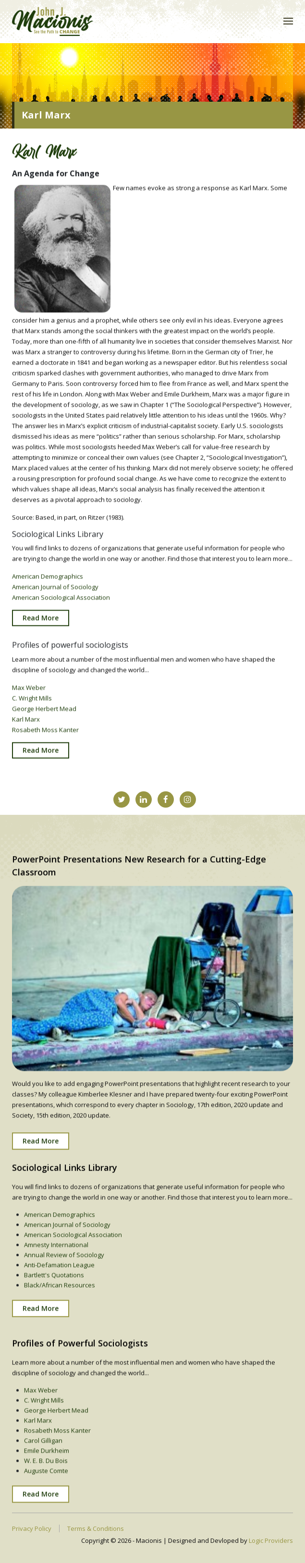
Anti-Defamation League (59, 1273)
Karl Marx (26, 724)
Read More (41, 623)
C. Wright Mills (32, 703)
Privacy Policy (31, 1528)
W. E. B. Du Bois (46, 1470)
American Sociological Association (61, 603)
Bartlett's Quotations (54, 1284)
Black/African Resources (59, 1294)
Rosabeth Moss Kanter (45, 734)
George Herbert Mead (44, 713)
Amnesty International (56, 1253)
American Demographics (47, 581)
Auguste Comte (46, 1480)
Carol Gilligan (43, 1449)
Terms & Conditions (95, 1528)
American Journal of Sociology (55, 592)
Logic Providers (271, 1540)
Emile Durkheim (46, 1460)
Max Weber (29, 692)
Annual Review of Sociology (64, 1263)
